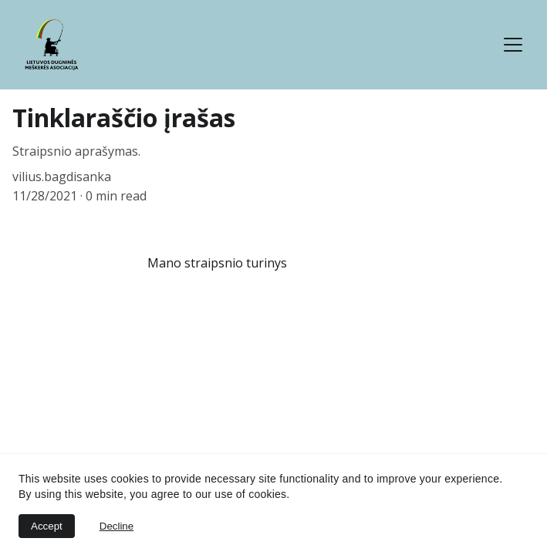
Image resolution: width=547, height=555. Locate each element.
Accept (46, 526)
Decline (116, 526)
